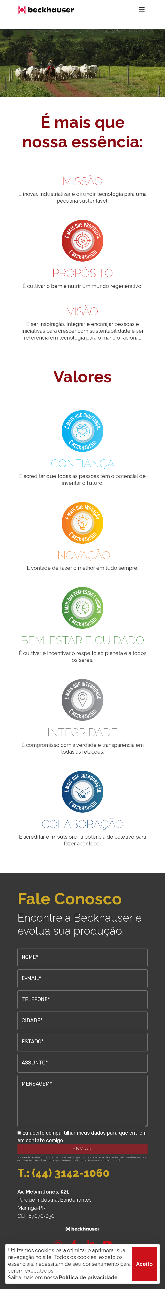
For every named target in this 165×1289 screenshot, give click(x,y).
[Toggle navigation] (142, 10)
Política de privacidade (88, 1277)
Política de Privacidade (113, 1157)
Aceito (144, 1264)
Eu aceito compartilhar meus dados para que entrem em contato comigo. (82, 1136)
